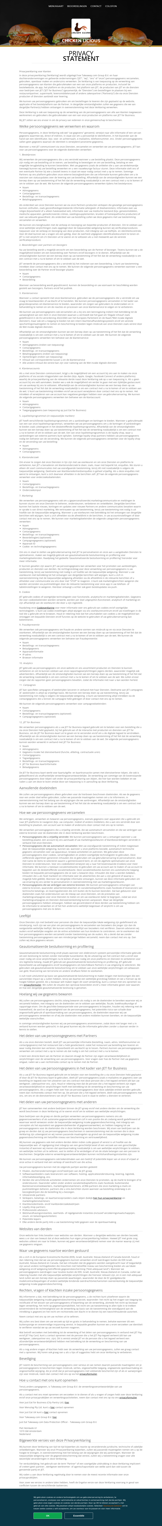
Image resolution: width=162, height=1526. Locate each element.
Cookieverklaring (45, 607)
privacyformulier (32, 984)
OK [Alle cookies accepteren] (48, 1515)
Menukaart (56, 6)
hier (67, 1402)
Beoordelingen (77, 6)
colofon (111, 6)
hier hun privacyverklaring (107, 1197)
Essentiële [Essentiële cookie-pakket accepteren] (78, 1515)
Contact (95, 6)
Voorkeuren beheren (112, 1505)
